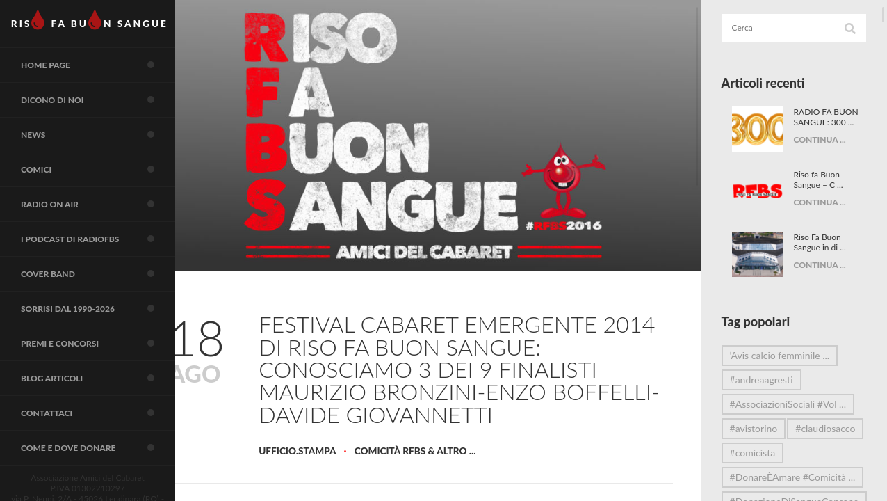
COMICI (108, 189)
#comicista (766, 477)
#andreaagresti (774, 379)
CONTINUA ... (830, 150)
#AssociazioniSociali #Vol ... (796, 406)
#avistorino (767, 428)
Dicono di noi (108, 113)
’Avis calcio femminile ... (793, 355)
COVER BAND (108, 304)
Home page (108, 74)
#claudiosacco (773, 453)
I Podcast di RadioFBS (108, 266)
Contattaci (108, 457)
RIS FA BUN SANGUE (97, 24)
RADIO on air (108, 227)
